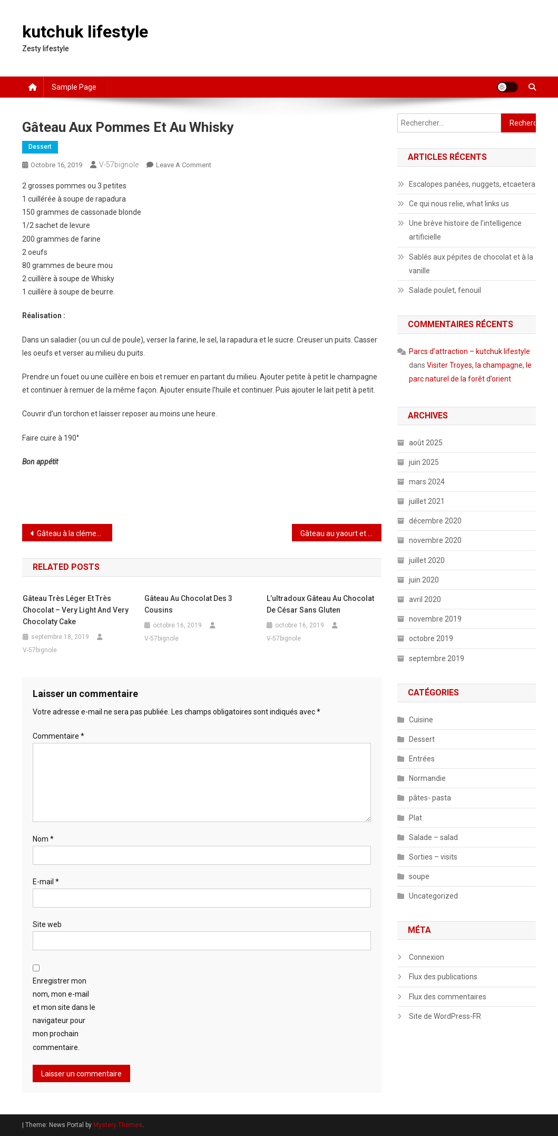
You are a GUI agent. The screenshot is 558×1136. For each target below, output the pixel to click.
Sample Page (74, 87)
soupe (419, 876)
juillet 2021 (427, 501)
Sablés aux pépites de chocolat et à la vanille (471, 264)
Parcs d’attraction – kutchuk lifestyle (469, 351)
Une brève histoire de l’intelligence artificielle (465, 230)
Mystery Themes (117, 1125)
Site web (47, 924)
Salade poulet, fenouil (445, 290)
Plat (415, 818)
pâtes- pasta (430, 798)
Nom (43, 839)
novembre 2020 (435, 540)
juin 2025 (424, 462)
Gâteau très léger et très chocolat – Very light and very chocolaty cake (76, 610)
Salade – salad (433, 837)
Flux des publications (443, 976)
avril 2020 (425, 599)
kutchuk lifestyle (85, 32)
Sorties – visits (433, 857)
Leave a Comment (183, 165)
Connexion (426, 957)
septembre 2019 (436, 658)
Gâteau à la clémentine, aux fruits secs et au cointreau (74, 533)
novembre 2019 (435, 619)
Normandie (427, 778)
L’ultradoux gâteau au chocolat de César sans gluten (320, 604)
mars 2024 (427, 482)
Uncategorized (433, 896)
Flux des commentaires (447, 996)
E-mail (46, 881)
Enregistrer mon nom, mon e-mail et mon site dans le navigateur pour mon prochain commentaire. (64, 1014)
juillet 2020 (427, 560)
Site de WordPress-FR (445, 1016)
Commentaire (58, 736)
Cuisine (421, 719)
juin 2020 (424, 580)
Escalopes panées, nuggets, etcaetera (472, 184)
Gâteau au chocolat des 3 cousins (188, 604)
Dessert (40, 146)
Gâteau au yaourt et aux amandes (340, 533)
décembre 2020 (435, 521)
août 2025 (426, 442)
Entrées (422, 759)
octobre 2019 (431, 638)
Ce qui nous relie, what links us (459, 203)
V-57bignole (119, 164)
